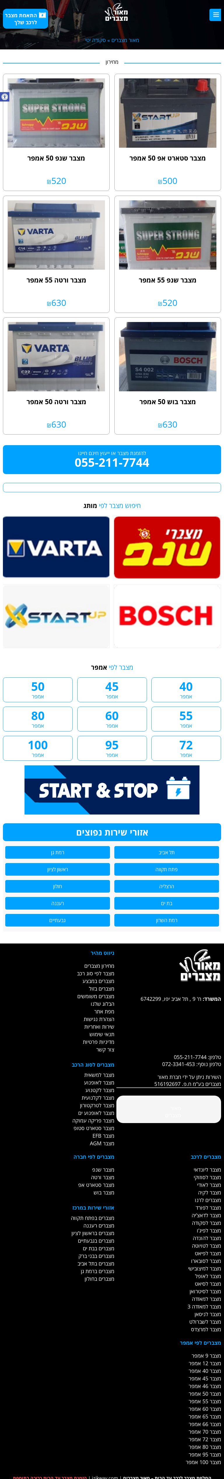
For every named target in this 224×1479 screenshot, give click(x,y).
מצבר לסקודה (206, 1222)
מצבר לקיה (209, 1192)
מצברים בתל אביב (96, 1263)
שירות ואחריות (99, 1026)
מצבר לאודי (209, 1184)
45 (112, 689)
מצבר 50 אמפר (205, 1393)
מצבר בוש (104, 1192)
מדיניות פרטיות (98, 1041)
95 (112, 747)
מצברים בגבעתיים (96, 1240)
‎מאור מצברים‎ (173, 1112)
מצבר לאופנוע (99, 1082)
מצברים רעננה (98, 1225)
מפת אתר (104, 1011)
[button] (4, 96)
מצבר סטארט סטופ (94, 1128)
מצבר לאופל (208, 1276)
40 (186, 689)
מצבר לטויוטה (206, 1245)
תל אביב (167, 852)
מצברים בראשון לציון (92, 1233)
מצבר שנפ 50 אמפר (56, 158)
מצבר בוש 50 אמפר (167, 401)
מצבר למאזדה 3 (204, 1306)
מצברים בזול (101, 988)
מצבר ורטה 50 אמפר (56, 401)
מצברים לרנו (208, 1199)
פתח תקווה (166, 869)
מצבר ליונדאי (207, 1169)
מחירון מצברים (99, 965)
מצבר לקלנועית (98, 1097)
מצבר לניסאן (208, 1314)
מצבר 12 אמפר (205, 1363)
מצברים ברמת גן (97, 1271)
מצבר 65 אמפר (205, 1416)
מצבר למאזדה (206, 1298)
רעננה (57, 903)
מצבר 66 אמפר (205, 1424)
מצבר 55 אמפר (205, 1401)
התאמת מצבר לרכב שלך (25, 19)
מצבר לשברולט (205, 1321)
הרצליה (166, 886)
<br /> (168, 1024)
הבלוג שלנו (102, 1003)
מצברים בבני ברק (96, 1255)
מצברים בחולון (99, 1278)
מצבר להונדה (207, 1238)
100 (38, 747)
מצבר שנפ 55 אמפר (168, 280)
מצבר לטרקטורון (97, 1105)
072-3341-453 (178, 1064)
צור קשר (105, 1049)
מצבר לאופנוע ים (96, 1112)
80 (38, 718)
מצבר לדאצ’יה (206, 1215)
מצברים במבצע (98, 980)
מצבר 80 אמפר (205, 1446)
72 (186, 747)
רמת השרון (166, 920)
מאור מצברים (125, 40)
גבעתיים (57, 920)
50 (38, 689)
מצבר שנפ (103, 1169)
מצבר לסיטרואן (205, 1291)
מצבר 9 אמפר (206, 1355)
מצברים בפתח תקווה (92, 1217)
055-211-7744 (112, 462)
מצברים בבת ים (98, 1248)
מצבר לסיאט (208, 1283)
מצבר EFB (103, 1135)
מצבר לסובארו (206, 1260)
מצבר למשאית (99, 1074)
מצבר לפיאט (208, 1253)
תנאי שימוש (102, 1034)
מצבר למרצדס (206, 1329)
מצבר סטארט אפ (96, 1184)
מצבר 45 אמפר (205, 1378)
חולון (57, 886)
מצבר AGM (102, 1143)
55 (186, 718)
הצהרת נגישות (99, 1018)
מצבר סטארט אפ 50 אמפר (168, 158)
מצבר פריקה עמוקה (93, 1120)
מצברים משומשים (95, 996)
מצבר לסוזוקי (207, 1177)
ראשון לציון (57, 869)
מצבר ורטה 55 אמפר (56, 280)
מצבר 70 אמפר (205, 1431)
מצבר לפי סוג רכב (95, 973)
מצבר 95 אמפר (205, 1454)
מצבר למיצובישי (204, 1268)
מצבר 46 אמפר (205, 1386)
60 (112, 718)
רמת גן (57, 852)
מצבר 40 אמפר (205, 1370)
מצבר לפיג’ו (209, 1230)
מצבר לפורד (208, 1207)
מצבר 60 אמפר (205, 1408)
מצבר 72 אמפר (205, 1439)
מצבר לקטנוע (99, 1090)
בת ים (166, 903)
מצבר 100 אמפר (203, 1462)
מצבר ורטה (102, 1177)
